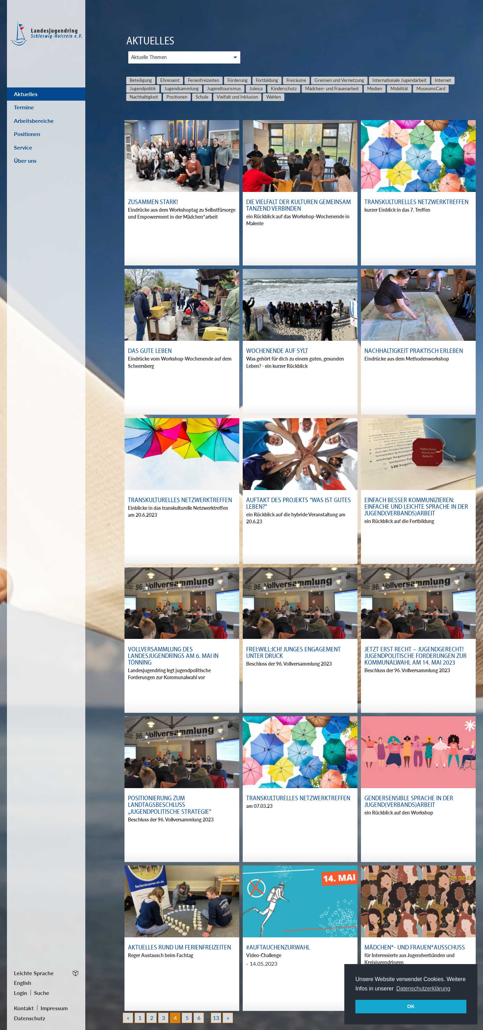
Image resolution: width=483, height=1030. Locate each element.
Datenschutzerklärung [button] (423, 988)
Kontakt (24, 1008)
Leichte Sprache (34, 973)
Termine (24, 107)
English (22, 982)
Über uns (25, 160)
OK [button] (411, 1006)
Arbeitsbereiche (34, 120)
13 (216, 1017)
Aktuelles (25, 94)
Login (20, 992)
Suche (41, 992)
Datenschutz (29, 1018)
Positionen (27, 133)
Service (23, 147)
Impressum (54, 1008)
